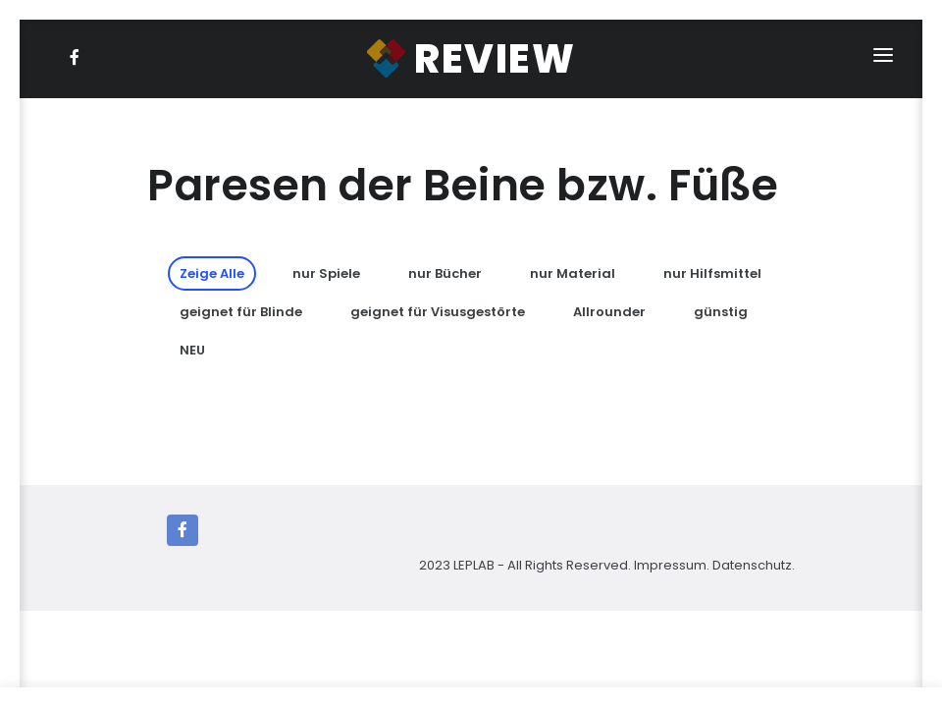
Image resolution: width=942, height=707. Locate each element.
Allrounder (609, 311)
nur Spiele (326, 273)
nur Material (572, 273)
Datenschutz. (753, 565)
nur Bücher (445, 273)
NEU (192, 350)
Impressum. (671, 565)
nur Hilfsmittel (712, 273)
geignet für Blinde (241, 311)
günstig (721, 311)
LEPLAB (475, 565)
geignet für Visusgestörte (437, 311)
